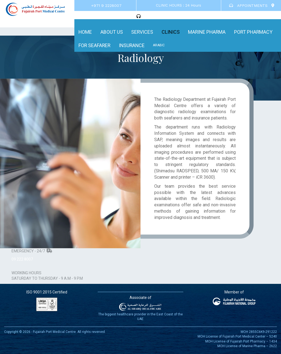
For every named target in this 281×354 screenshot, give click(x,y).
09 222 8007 (22, 259)
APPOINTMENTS (248, 5)
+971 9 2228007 (106, 5)
